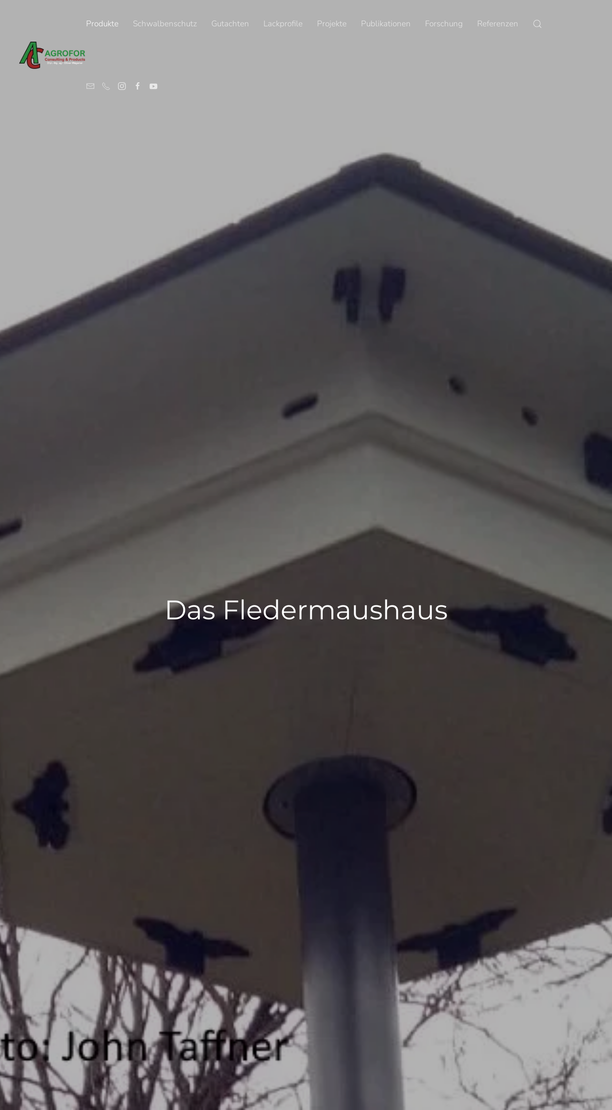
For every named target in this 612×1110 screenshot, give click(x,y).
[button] (537, 24)
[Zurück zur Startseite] (52, 55)
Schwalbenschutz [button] (165, 23)
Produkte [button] (102, 23)
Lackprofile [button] (283, 23)
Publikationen (386, 23)
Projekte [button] (332, 23)
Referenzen (497, 23)
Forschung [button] (444, 23)
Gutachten (230, 23)
